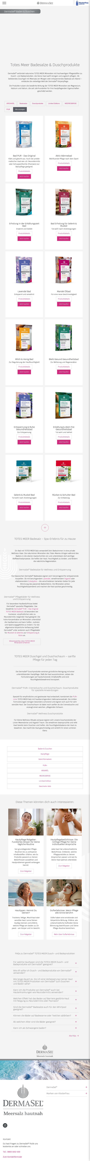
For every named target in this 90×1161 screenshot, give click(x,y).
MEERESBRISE (71, 103)
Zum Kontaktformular (12, 1157)
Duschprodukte (37, 103)
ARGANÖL (10, 103)
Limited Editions (54, 103)
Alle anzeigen (20, 109)
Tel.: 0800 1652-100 (11, 1152)
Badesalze (23, 103)
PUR (8, 109)
